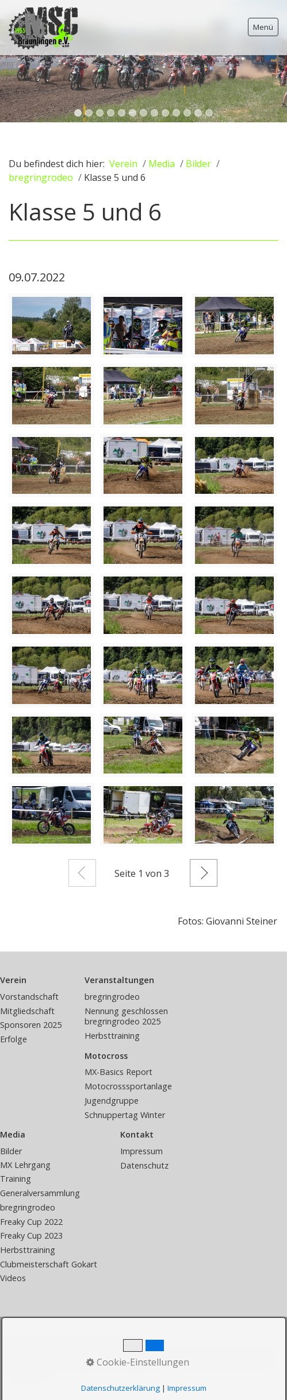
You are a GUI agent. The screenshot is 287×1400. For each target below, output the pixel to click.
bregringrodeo (112, 996)
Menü (263, 27)
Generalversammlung (40, 1193)
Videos (13, 1278)
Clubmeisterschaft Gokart (48, 1264)
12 (198, 113)
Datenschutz (144, 1165)
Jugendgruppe (112, 1100)
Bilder (11, 1151)
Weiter (203, 873)
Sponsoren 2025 (31, 1024)
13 (209, 113)
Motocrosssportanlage (128, 1086)
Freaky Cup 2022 (31, 1221)
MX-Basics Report (118, 1071)
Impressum (141, 1151)
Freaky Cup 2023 (31, 1235)
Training (15, 1178)
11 (187, 113)
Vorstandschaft (29, 996)
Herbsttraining (112, 1035)
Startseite (27, 1345)
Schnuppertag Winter (125, 1114)
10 (176, 113)
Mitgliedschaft (27, 1010)
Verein (123, 163)
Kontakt (69, 1345)
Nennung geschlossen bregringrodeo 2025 (126, 1016)
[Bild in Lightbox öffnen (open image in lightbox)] (51, 325)
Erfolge (13, 1039)
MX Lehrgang (25, 1164)
